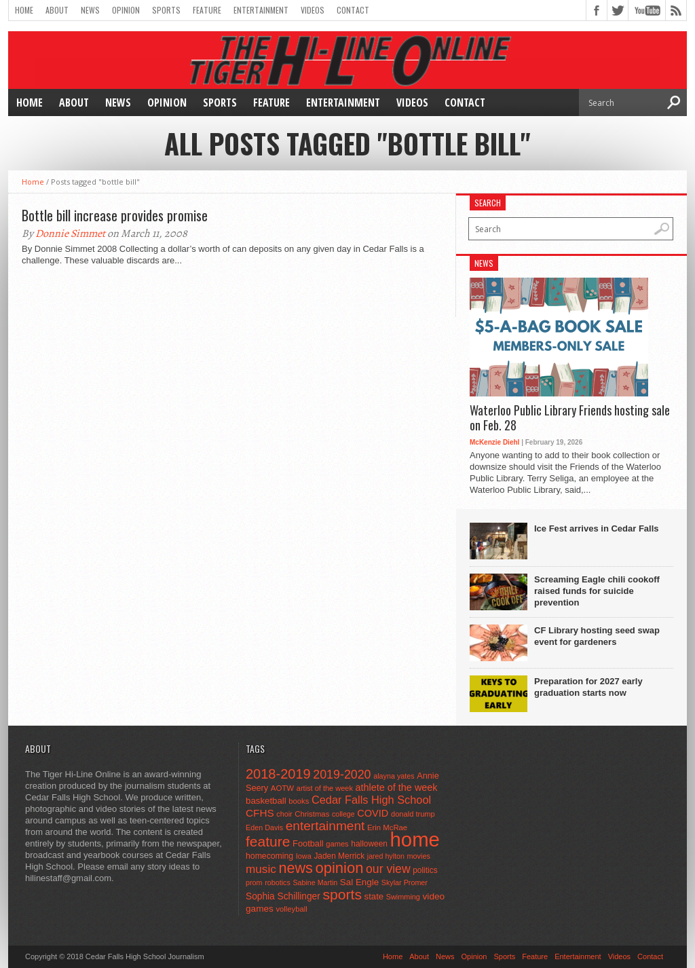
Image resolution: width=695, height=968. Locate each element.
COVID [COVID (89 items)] (372, 813)
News (90, 10)
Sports (166, 10)
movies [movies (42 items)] (418, 856)
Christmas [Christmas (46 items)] (312, 814)
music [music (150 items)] (261, 869)
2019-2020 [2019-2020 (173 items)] (342, 774)
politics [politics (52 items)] (425, 870)
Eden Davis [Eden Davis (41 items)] (264, 827)
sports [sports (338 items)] (342, 894)
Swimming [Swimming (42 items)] (403, 897)
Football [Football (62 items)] (308, 843)
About (57, 10)
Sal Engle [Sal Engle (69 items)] (359, 882)
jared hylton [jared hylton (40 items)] (386, 856)
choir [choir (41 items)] (284, 814)
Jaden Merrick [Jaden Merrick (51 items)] (339, 856)
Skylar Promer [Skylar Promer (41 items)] (404, 882)
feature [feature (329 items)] (268, 841)
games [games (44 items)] (337, 844)
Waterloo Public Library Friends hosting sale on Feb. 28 (570, 417)
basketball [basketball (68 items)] (266, 801)
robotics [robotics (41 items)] (277, 882)
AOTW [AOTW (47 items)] (282, 788)
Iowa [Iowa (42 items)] (304, 856)
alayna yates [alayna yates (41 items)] (393, 776)
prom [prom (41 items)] (254, 882)
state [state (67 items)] (374, 896)
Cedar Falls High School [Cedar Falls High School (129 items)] (371, 800)
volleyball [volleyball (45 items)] (291, 909)
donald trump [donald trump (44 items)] (413, 814)
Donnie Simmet (70, 233)
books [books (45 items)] (298, 801)
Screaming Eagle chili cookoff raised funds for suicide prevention (597, 591)
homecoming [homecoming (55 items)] (269, 856)
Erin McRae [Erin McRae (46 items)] (387, 827)
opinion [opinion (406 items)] (339, 867)
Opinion (126, 10)
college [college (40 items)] (343, 814)
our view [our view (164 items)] (388, 869)
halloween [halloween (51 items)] (369, 844)
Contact (353, 10)
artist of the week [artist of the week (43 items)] (325, 788)
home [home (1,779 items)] (415, 839)
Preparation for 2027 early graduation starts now (588, 687)
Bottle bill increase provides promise (115, 215)
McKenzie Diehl (494, 442)
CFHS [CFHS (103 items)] (260, 813)
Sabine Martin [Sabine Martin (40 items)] (315, 882)
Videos (312, 10)
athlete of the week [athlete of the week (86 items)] (397, 787)
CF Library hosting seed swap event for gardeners (597, 636)
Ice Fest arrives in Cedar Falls (596, 528)
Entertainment (260, 10)
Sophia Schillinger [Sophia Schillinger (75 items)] (283, 896)
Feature (207, 10)
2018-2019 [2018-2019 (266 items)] (278, 773)
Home (24, 10)
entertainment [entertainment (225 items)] (325, 826)
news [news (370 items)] (295, 867)
